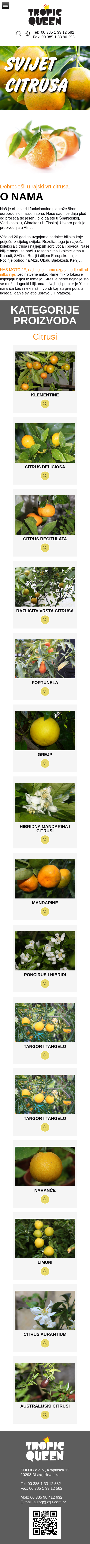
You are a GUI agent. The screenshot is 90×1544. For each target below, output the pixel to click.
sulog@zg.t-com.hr (50, 1502)
